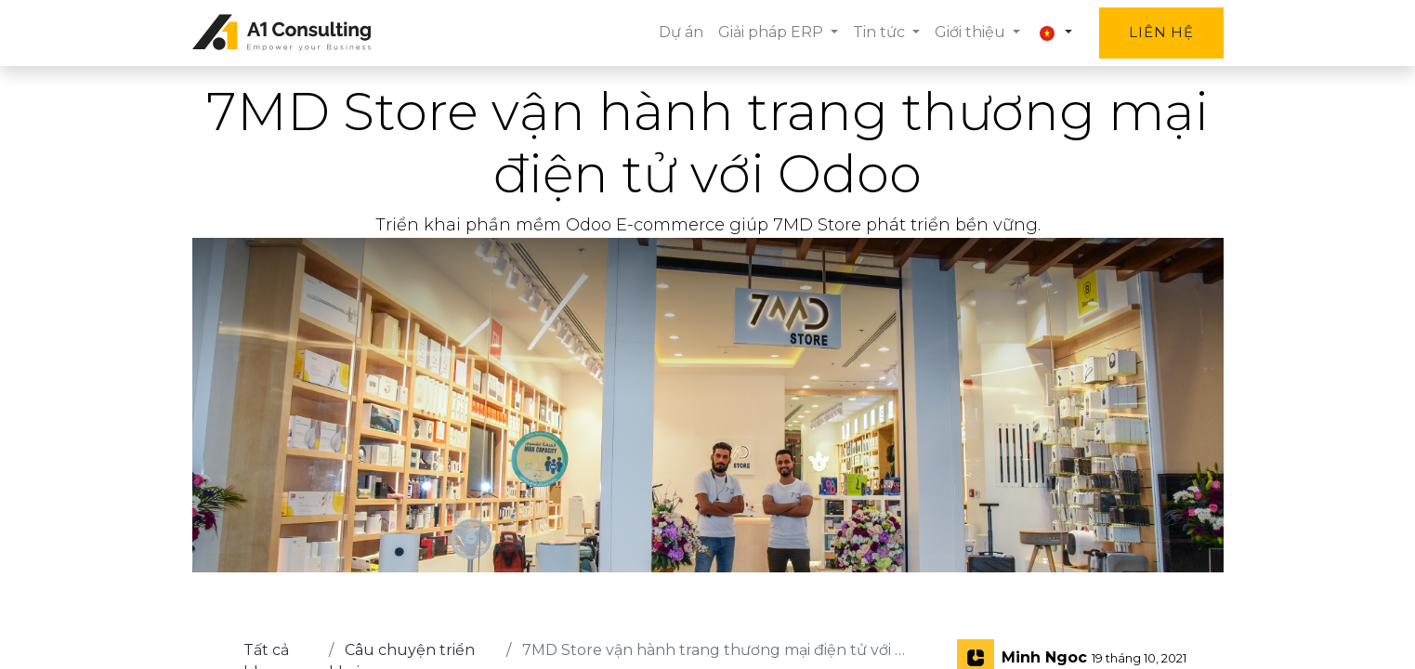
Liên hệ (1161, 32)
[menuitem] (681, 32)
